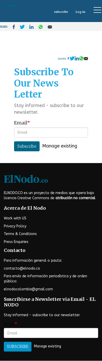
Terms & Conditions (20, 234)
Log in (80, 12)
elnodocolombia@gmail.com (28, 289)
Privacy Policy (15, 226)
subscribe (61, 12)
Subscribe (26, 146)
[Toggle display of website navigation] (95, 10)
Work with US (15, 218)
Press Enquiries (16, 242)
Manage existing (59, 146)
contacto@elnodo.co (22, 268)
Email (20, 123)
